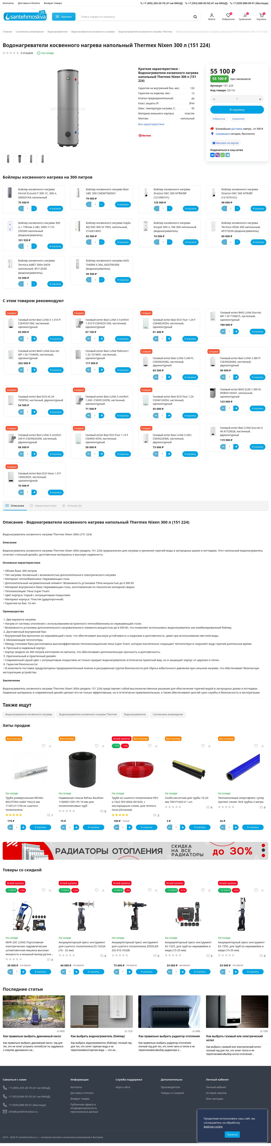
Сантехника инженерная (30, 31)
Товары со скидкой (172, 1096)
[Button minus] (21, 338)
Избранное (219, 118)
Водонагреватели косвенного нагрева (93, 31)
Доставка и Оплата (29, 3)
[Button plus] (34, 338)
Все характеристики (151, 124)
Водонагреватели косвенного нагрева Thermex (145, 31)
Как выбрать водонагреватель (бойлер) (98, 1039)
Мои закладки (214, 1101)
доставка (236, 128)
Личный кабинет (216, 1090)
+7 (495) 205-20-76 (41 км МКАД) (162, 3)
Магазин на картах (226, 143)
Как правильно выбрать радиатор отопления (169, 1039)
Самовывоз (223, 133)
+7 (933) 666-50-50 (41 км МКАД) (206, 3)
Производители (170, 1090)
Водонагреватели (58, 31)
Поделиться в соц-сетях (226, 150)
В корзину (237, 109)
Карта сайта (123, 1090)
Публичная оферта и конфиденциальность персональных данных (84, 1111)
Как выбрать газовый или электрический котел (234, 1041)
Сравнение (238, 118)
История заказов (216, 1096)
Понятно (232, 1133)
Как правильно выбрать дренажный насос (32, 1039)
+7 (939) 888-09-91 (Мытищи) (249, 3)
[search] (195, 17)
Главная (7, 31)
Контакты (8, 3)
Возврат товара (53, 3)
